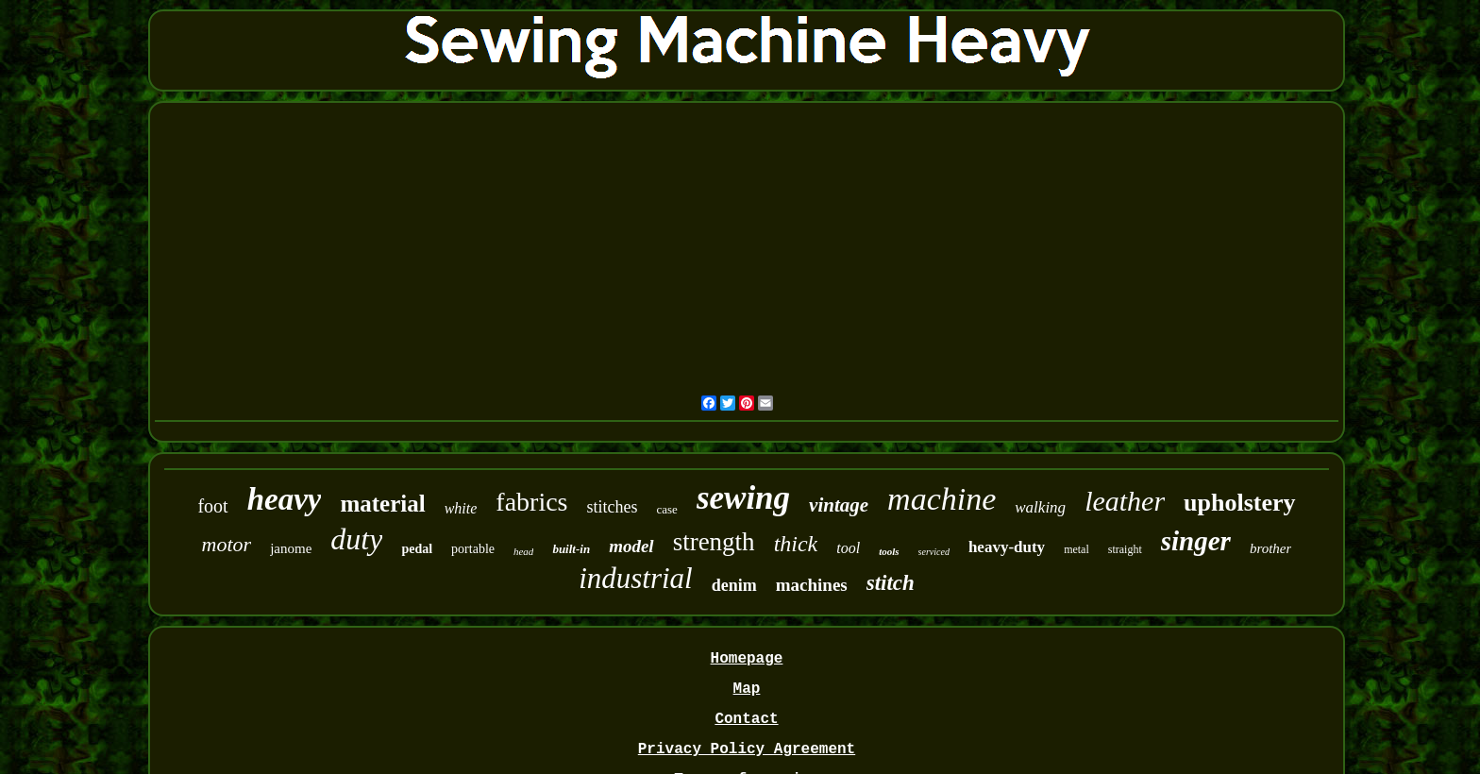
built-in (571, 549)
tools (889, 551)
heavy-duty (1006, 547)
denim (734, 585)
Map (747, 689)
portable (473, 549)
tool (848, 548)
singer (1196, 541)
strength (714, 542)
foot (212, 506)
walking (1040, 507)
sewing (743, 498)
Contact (746, 719)
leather (1125, 500)
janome (290, 548)
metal (1076, 549)
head (523, 551)
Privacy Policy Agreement (746, 749)
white (461, 508)
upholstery (1239, 502)
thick (796, 543)
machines (812, 585)
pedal (416, 549)
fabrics (531, 501)
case (667, 509)
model (631, 546)
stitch (890, 583)
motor (227, 544)
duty (356, 539)
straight (1125, 549)
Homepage (747, 658)
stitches (612, 506)
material (382, 503)
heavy (284, 499)
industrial (636, 578)
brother (1270, 548)
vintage (838, 505)
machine (941, 498)
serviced (934, 552)
